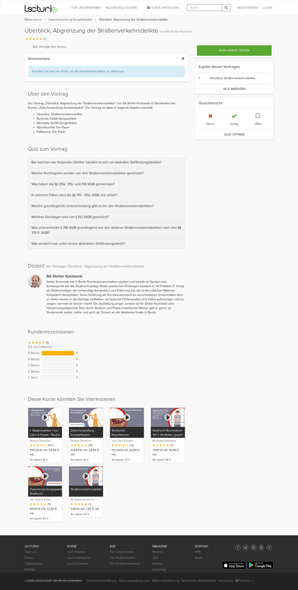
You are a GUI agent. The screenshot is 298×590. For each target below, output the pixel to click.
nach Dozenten (77, 564)
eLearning (159, 569)
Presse (29, 558)
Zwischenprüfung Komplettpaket (70, 19)
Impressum (225, 581)
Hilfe (198, 552)
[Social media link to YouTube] (261, 547)
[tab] (106, 162)
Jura (155, 558)
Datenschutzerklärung (102, 581)
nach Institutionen (79, 558)
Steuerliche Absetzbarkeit (198, 581)
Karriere (157, 564)
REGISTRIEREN (248, 8)
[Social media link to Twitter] (245, 547)
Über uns (31, 552)
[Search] (226, 7)
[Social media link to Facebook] (238, 547)
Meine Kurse (33, 19)
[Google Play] (260, 565)
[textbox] (204, 7)
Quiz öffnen (234, 134)
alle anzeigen (234, 89)
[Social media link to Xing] (269, 547)
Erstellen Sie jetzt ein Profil (50, 71)
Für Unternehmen (122, 552)
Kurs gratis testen (234, 50)
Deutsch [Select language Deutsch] (244, 581)
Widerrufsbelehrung (165, 581)
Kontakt (30, 569)
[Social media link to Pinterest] (253, 547)
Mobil (198, 558)
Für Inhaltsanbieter (122, 558)
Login (267, 8)
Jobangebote (34, 564)
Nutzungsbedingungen (134, 581)
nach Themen (76, 552)
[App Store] (234, 565)
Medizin (157, 552)
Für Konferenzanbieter (125, 564)
